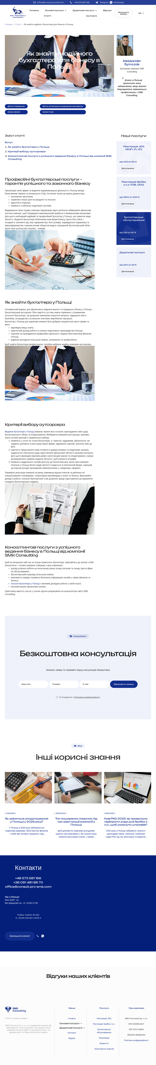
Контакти (91, 16)
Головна (34, 10)
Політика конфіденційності (136, 1040)
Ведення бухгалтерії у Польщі (19, 431)
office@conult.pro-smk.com (50, 2)
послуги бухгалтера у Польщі (25, 583)
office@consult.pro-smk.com (28, 886)
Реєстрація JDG (104, 1018)
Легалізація (104, 1038)
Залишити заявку (123, 13)
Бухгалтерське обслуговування (104, 1031)
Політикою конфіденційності (87, 697)
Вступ (9, 142)
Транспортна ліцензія (104, 1049)
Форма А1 (104, 1043)
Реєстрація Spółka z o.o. (104, 1024)
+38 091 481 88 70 (28, 882)
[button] (2, 988)
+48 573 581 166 (28, 878)
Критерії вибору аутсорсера (27, 151)
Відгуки (107, 10)
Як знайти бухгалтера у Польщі (28, 147)
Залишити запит (20, 936)
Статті (47, 16)
